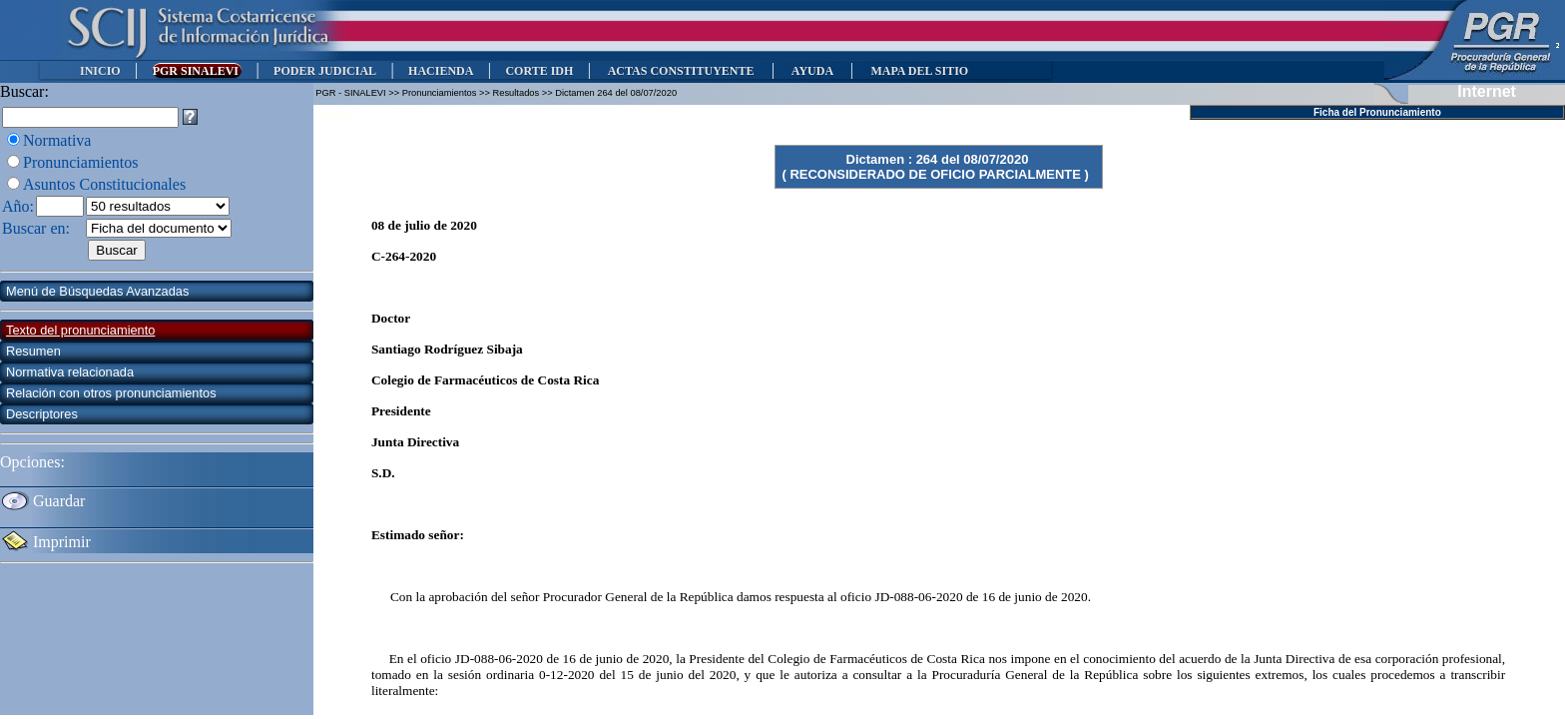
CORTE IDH (539, 71)
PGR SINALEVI (197, 71)
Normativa (57, 140)
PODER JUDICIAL (324, 71)
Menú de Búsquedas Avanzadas (97, 291)
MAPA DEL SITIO (919, 71)
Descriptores (42, 413)
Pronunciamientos (81, 162)
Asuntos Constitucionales (104, 184)
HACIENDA (440, 71)
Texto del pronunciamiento (80, 330)
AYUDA (811, 71)
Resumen (33, 351)
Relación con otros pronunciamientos (111, 392)
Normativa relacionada (70, 371)
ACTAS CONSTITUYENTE (681, 71)
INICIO (100, 71)
